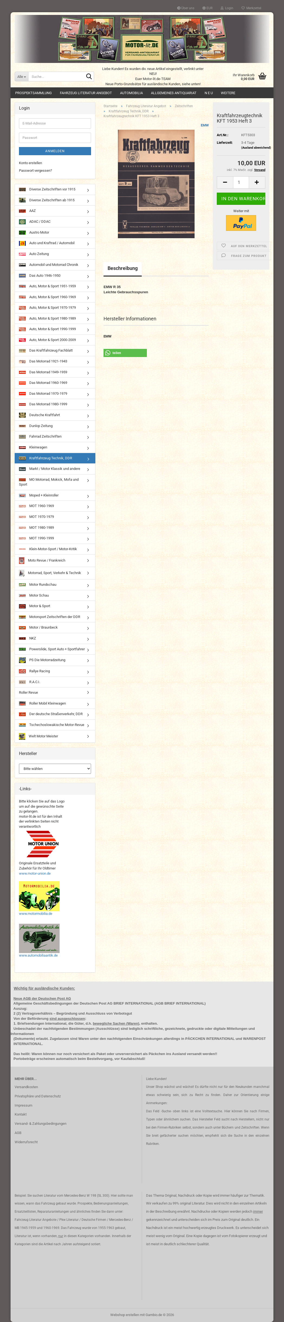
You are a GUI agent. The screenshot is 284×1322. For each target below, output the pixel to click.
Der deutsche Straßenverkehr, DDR (51, 714)
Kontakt (21, 1114)
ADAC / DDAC (34, 221)
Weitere (228, 93)
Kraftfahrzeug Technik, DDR (45, 458)
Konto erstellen (30, 163)
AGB (18, 1133)
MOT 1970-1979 (36, 517)
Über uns (185, 8)
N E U (209, 93)
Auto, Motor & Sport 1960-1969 (47, 297)
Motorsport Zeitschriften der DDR (49, 617)
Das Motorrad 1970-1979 (43, 393)
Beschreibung (123, 268)
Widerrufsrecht (26, 1142)
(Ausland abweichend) (256, 147)
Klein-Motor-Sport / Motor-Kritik (48, 549)
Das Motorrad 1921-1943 (43, 361)
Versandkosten (26, 1087)
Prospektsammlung (33, 93)
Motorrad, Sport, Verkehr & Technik (50, 573)
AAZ (27, 211)
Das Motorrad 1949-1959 (43, 372)
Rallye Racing (34, 671)
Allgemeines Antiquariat (173, 93)
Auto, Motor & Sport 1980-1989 (47, 318)
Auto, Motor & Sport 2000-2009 (47, 340)
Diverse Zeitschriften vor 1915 (47, 189)
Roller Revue (28, 692)
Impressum (23, 1105)
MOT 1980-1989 (36, 527)
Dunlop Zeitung (36, 426)
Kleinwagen (33, 447)
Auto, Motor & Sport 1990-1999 (47, 329)
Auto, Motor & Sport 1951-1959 (47, 286)
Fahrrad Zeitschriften (40, 436)
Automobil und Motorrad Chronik (48, 265)
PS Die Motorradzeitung (42, 660)
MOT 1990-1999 (36, 538)
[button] (207, 8)
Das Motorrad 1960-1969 (43, 383)
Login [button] (227, 8)
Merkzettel (251, 8)
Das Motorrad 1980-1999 (43, 404)
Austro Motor (34, 232)
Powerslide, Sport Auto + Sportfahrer (52, 649)
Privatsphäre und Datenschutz (38, 1096)
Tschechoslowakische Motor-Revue (51, 725)
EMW (205, 125)
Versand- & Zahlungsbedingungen (40, 1124)
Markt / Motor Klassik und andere (49, 469)
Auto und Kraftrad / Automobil (47, 243)
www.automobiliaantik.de (38, 955)
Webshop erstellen (124, 1315)
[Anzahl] (241, 182)
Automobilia (131, 93)
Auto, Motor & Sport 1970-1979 (47, 307)
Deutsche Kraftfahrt (39, 415)
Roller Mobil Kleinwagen (42, 703)
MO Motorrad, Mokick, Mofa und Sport (49, 482)
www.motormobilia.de (35, 914)
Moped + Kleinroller (39, 495)
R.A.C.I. (29, 682)
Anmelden (55, 151)
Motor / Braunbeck (38, 627)
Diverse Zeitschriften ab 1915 (47, 200)
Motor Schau (34, 595)
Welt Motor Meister (38, 736)
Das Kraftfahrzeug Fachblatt (46, 350)
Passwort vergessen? (35, 170)
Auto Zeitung (34, 254)
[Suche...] (21, 76)
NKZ (27, 638)
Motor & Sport (34, 606)
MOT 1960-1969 (36, 506)
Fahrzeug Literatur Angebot (86, 93)
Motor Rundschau (37, 584)
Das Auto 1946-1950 (39, 275)
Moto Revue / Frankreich (42, 560)
